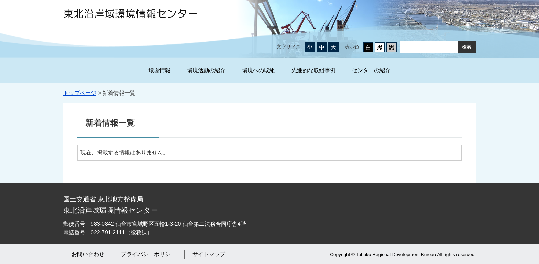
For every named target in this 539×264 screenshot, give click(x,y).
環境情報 (159, 70)
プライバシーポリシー (148, 254)
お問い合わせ (88, 254)
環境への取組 (258, 70)
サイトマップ (209, 254)
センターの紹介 (371, 70)
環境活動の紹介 (206, 70)
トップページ (79, 93)
